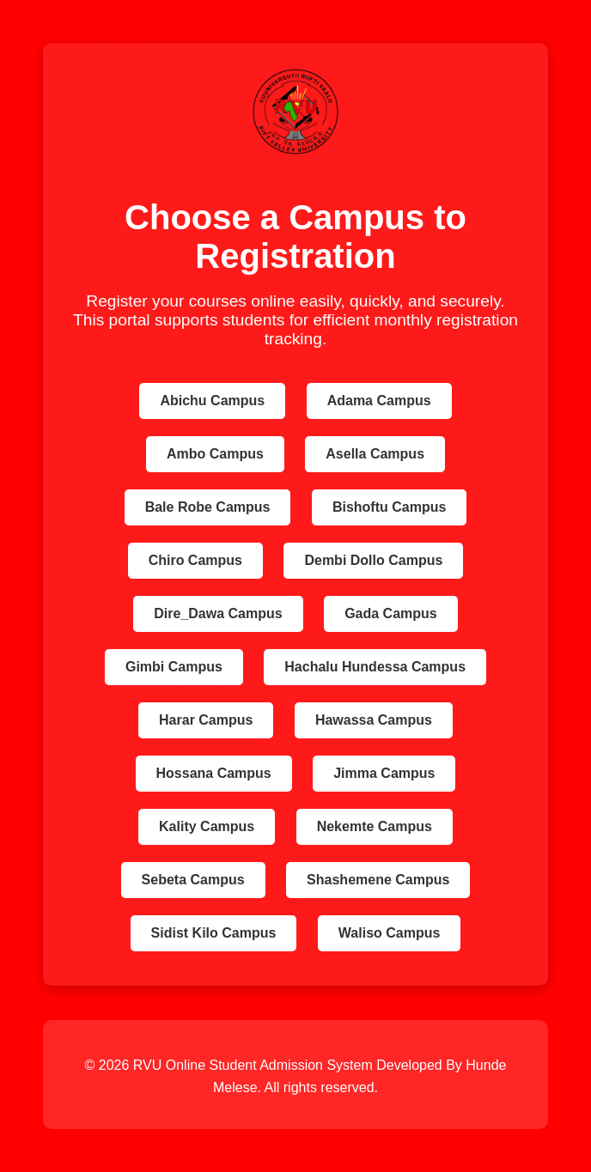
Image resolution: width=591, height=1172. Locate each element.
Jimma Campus (384, 773)
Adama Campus (379, 400)
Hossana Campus (213, 773)
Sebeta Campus (193, 879)
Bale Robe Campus (208, 507)
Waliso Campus (389, 933)
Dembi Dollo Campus (373, 560)
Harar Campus (206, 720)
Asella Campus (375, 453)
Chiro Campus (195, 560)
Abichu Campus (212, 400)
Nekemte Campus (374, 826)
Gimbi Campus (173, 666)
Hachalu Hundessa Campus (375, 666)
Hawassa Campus (373, 720)
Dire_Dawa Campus (218, 613)
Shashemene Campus (378, 879)
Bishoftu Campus (389, 507)
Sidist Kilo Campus (214, 933)
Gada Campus (390, 613)
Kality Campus (206, 826)
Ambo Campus (215, 453)
